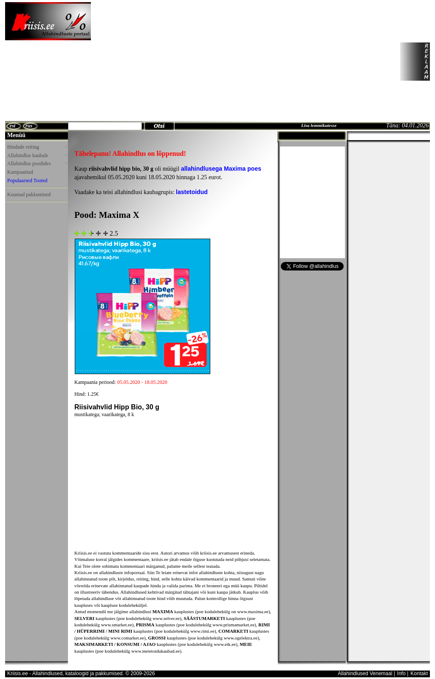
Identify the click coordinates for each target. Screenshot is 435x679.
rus (28, 126)
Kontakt (419, 673)
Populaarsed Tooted (27, 180)
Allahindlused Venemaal (365, 673)
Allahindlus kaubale (37, 155)
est (12, 126)
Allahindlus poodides (37, 163)
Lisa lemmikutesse (318, 125)
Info (401, 673)
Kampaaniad (20, 172)
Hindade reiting (37, 147)
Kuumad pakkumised (29, 194)
